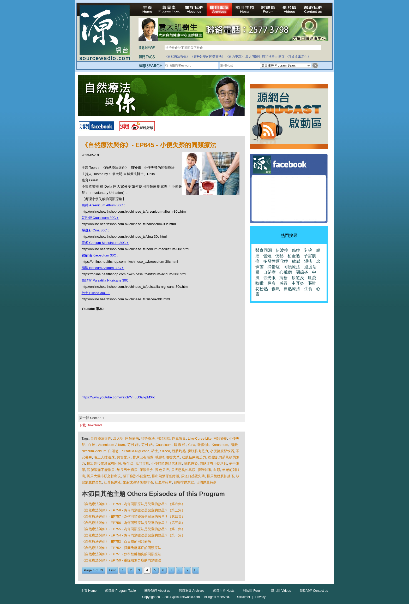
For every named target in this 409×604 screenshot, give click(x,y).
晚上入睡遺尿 (104, 457)
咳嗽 (259, 283)
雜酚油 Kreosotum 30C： (101, 255)
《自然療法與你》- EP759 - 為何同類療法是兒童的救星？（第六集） (133, 504)
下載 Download (90, 425)
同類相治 (163, 438)
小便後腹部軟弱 (222, 451)
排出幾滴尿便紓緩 (165, 476)
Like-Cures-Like (200, 438)
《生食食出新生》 (298, 56)
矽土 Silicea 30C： (96, 293)
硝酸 (234, 445)
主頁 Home (89, 591)
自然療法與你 (101, 438)
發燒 (267, 256)
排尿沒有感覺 (143, 457)
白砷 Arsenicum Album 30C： (104, 205)
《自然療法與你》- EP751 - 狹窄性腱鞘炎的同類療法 (121, 554)
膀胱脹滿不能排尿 (101, 470)
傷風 (276, 288)
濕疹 (308, 261)
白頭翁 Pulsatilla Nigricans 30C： (107, 280)
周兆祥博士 (270, 56)
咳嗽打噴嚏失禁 (167, 457)
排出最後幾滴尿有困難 (104, 463)
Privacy (260, 597)
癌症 (281, 56)
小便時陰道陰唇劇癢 (166, 463)
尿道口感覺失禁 (193, 476)
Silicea (165, 451)
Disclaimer (243, 597)
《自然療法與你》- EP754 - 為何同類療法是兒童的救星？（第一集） (133, 535)
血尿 (216, 470)
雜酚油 (203, 445)
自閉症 (269, 272)
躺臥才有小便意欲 (213, 463)
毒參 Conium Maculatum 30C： (105, 243)
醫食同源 (263, 250)
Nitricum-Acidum (94, 451)
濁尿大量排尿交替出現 (104, 476)
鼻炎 (271, 283)
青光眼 (269, 278)
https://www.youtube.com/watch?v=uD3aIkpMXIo (118, 397)
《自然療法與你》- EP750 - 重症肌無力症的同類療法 (121, 560)
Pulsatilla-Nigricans (135, 451)
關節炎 (302, 272)
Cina (191, 445)
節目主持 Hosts (223, 591)
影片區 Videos (281, 591)
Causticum (163, 445)
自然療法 (292, 288)
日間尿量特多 (206, 482)
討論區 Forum (252, 591)
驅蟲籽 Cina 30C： (96, 230)
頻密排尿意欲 (184, 482)
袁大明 (118, 438)
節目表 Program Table (120, 591)
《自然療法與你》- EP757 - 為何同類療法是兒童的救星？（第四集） (133, 516)
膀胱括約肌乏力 (194, 457)
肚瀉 (312, 278)
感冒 (283, 283)
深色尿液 (162, 470)
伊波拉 (282, 250)
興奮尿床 (124, 457)
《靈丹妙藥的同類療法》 (207, 56)
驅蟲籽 (180, 445)
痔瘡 (283, 278)
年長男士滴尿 (127, 470)
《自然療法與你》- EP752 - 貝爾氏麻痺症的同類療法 (121, 548)
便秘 (279, 256)
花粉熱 (261, 288)
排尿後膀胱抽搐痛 (220, 476)
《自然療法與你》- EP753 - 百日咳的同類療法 (116, 541)
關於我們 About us (157, 591)
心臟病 (285, 272)
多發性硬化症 (275, 261)
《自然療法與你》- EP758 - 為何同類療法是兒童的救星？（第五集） (133, 510)
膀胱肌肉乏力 (198, 451)
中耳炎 (298, 283)
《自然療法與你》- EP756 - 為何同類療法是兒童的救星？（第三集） (133, 523)
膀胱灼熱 (179, 451)
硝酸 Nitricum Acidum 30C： (103, 268)
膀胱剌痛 (204, 470)
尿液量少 (146, 470)
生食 (308, 288)
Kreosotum (220, 445)
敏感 (296, 261)
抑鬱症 (273, 267)
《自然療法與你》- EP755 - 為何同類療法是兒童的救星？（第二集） (133, 529)
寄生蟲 (128, 463)
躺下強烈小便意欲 (136, 476)
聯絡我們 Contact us (314, 591)
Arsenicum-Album (111, 445)
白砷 (92, 445)
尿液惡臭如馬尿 (183, 470)
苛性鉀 (133, 445)
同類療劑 (220, 438)
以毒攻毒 (179, 438)
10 (195, 570)
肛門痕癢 (142, 463)
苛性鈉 (147, 445)
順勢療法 (148, 438)
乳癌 (308, 250)
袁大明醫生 (253, 56)
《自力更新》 (235, 56)
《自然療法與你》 (177, 56)
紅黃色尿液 (112, 482)
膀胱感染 (191, 463)
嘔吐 (312, 283)
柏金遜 (293, 256)
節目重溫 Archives (191, 591)
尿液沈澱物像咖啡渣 (138, 482)
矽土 (154, 451)
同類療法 (132, 438)
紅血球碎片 (163, 482)
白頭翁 (113, 451)
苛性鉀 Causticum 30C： (100, 218)
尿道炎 (298, 278)
